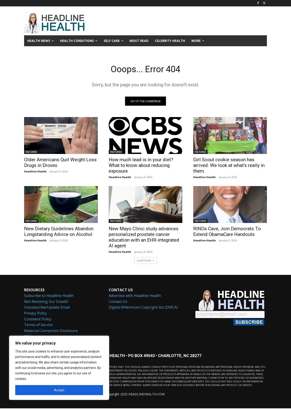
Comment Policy (37, 319)
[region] (59, 368)
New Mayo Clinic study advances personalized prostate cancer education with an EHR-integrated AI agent (144, 238)
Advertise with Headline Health (135, 296)
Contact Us (118, 302)
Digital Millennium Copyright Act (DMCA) (143, 308)
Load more (145, 261)
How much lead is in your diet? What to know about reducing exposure (141, 166)
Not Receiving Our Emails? (46, 302)
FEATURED (31, 152)
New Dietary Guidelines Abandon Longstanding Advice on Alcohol (58, 232)
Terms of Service (38, 325)
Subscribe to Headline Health (49, 296)
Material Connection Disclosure (51, 331)
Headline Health (35, 172)
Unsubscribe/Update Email (47, 308)
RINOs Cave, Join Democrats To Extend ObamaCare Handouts (227, 232)
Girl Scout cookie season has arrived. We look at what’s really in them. (229, 166)
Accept (59, 390)
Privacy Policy (35, 313)
